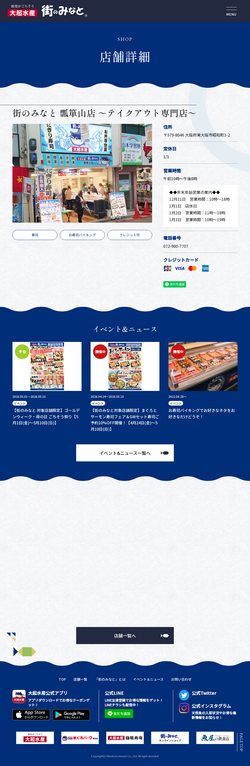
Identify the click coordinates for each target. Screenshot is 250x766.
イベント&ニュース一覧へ (125, 453)
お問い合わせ (181, 679)
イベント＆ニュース (148, 679)
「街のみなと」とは (110, 679)
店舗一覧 (80, 679)
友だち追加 (174, 284)
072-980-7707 (175, 246)
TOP (62, 679)
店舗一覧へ (125, 635)
